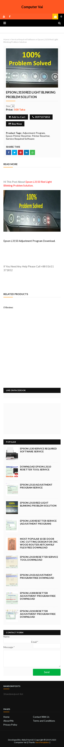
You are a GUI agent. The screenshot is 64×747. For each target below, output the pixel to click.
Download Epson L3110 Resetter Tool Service (35, 468)
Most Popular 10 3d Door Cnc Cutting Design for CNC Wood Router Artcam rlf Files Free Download (39, 543)
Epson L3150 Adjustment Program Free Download (37, 576)
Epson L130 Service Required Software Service (38, 450)
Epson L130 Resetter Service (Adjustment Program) (38, 522)
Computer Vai (32, 7)
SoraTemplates (42, 742)
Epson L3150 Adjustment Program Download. (29, 240)
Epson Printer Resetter (18, 135)
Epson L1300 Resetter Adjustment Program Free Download (38, 596)
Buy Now (15, 123)
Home (6, 39)
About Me (8, 720)
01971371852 (41, 116)
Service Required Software (23, 39)
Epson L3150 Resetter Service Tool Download (39, 558)
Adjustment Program (34, 132)
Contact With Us (41, 716)
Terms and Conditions (44, 720)
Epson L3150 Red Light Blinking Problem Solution (38, 504)
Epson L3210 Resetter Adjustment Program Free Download (38, 614)
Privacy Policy (10, 724)
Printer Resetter (40, 135)
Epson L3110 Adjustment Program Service (36, 486)
